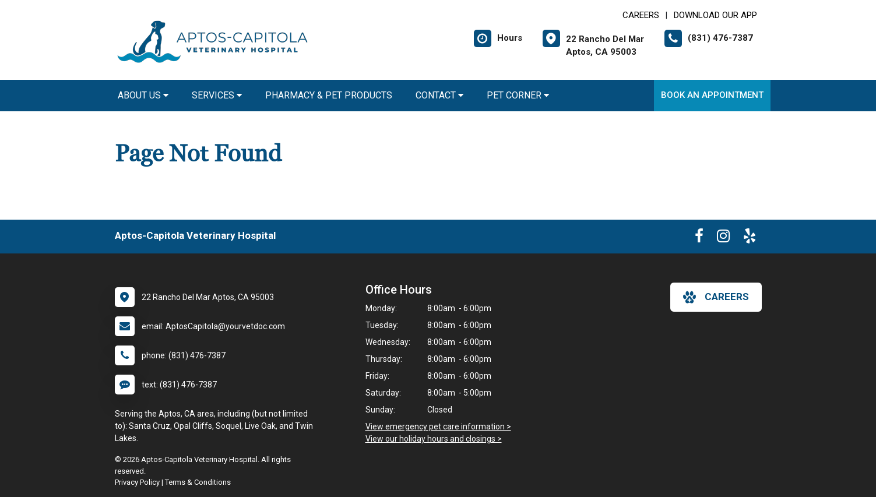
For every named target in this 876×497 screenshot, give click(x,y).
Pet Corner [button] (518, 95)
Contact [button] (439, 95)
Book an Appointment (712, 95)
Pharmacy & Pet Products (328, 95)
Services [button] (217, 95)
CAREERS (640, 15)
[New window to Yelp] (749, 238)
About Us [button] (143, 95)
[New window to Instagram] (723, 238)
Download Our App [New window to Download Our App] (715, 15)
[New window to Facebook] (699, 238)
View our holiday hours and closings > (433, 438)
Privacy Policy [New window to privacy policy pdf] (137, 482)
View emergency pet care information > (438, 426)
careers (716, 297)
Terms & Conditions (198, 482)
